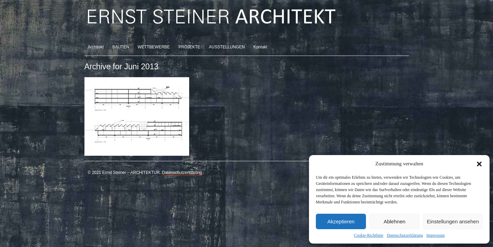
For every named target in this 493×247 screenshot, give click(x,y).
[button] (479, 164)
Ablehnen (394, 221)
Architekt (96, 47)
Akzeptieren (340, 221)
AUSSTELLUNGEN (227, 47)
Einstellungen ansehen (453, 221)
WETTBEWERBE (154, 47)
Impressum (435, 235)
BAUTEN (120, 47)
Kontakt (260, 47)
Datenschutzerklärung (405, 235)
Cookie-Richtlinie (368, 235)
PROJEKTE (189, 47)
